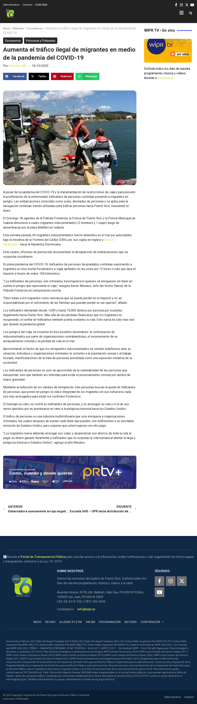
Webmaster (22, 698)
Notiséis (18, 28)
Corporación (152, 622)
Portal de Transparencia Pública (43, 557)
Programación (110, 622)
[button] (191, 13)
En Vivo (50, 622)
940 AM (90, 622)
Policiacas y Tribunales (40, 40)
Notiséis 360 (17, 66)
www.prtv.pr (165, 78)
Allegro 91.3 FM (70, 622)
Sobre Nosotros (11, 4)
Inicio (6, 28)
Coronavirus (35, 28)
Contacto (27, 4)
